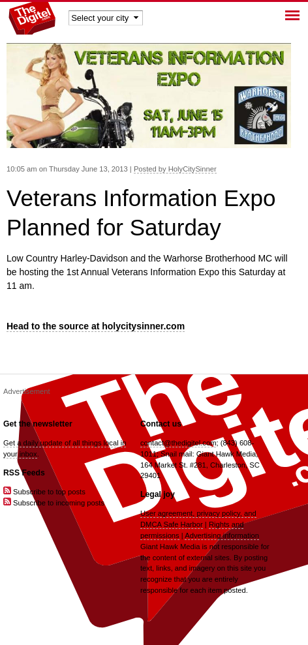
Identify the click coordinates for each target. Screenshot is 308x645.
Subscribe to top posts (44, 492)
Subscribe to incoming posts (53, 503)
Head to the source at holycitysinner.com (96, 326)
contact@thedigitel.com (178, 443)
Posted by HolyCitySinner (175, 169)
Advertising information (222, 535)
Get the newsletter (37, 423)
